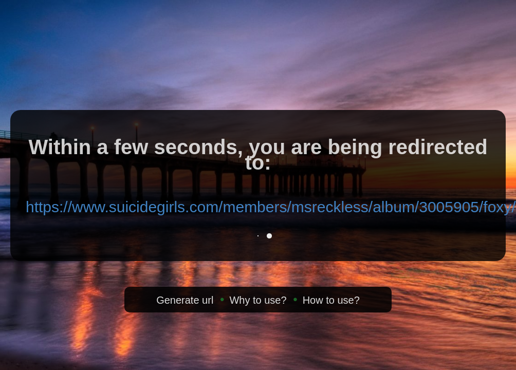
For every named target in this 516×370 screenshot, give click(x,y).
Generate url (184, 300)
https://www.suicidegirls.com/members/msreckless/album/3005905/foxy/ (271, 206)
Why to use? (257, 300)
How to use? (331, 300)
